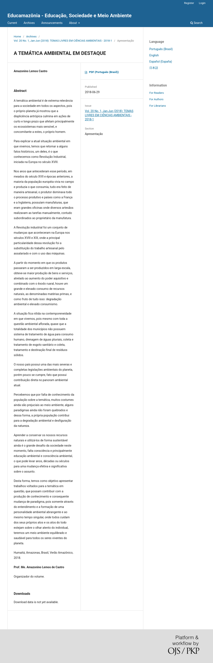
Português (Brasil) (161, 49)
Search (196, 23)
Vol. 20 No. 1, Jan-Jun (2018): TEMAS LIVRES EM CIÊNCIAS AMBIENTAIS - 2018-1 (63, 40)
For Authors (156, 99)
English (154, 55)
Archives (29, 23)
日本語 (153, 67)
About (73, 23)
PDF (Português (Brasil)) (104, 72)
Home (17, 36)
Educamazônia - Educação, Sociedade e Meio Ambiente (69, 16)
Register (189, 3)
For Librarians (157, 105)
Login (202, 3)
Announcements (51, 23)
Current (12, 23)
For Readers (156, 92)
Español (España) (160, 61)
